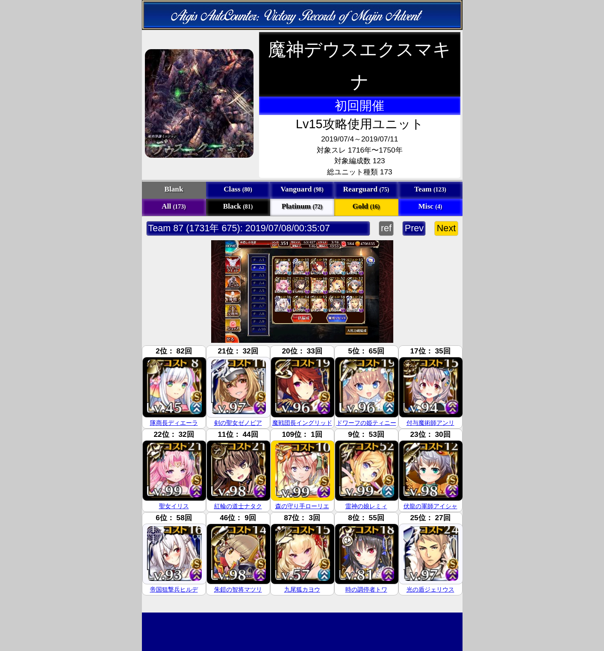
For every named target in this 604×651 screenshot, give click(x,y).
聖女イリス (174, 506)
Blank (173, 189)
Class (238, 189)
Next (446, 228)
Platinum (302, 206)
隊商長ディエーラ (174, 422)
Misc (430, 206)
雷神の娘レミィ (366, 506)
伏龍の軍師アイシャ (430, 506)
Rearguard (366, 189)
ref (386, 228)
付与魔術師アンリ (430, 422)
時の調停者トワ (366, 589)
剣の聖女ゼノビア (238, 422)
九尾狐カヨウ (302, 589)
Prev (414, 228)
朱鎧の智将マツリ (238, 589)
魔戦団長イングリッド (302, 422)
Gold (366, 206)
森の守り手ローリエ (302, 506)
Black (238, 206)
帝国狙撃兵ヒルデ (174, 589)
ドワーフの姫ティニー (366, 422)
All (174, 206)
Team (430, 189)
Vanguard (302, 189)
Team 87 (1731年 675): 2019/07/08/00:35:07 (239, 228)
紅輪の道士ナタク (238, 506)
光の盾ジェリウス (430, 589)
